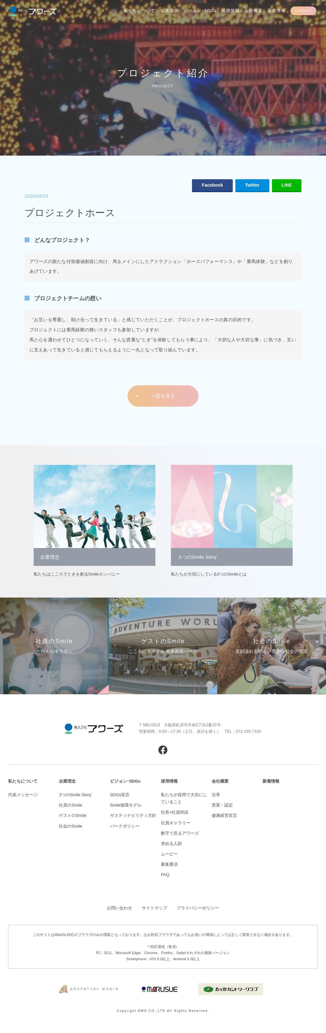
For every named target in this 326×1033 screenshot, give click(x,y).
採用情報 (230, 10)
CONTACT (303, 11)
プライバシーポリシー (198, 908)
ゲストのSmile (72, 815)
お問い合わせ (119, 908)
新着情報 (276, 10)
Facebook (212, 185)
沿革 (216, 794)
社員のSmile (70, 805)
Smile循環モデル (126, 805)
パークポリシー (125, 826)
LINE (287, 185)
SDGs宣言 (120, 794)
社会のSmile (70, 826)
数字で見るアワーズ (180, 833)
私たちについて (139, 10)
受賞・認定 (222, 805)
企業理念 (169, 10)
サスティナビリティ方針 (133, 815)
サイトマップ (154, 908)
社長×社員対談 (175, 812)
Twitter (252, 185)
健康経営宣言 (224, 815)
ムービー (169, 854)
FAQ (165, 874)
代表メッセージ (23, 794)
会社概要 (253, 10)
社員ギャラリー (175, 822)
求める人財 (171, 843)
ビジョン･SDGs (200, 10)
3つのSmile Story (75, 794)
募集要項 (169, 864)
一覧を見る (163, 396)
